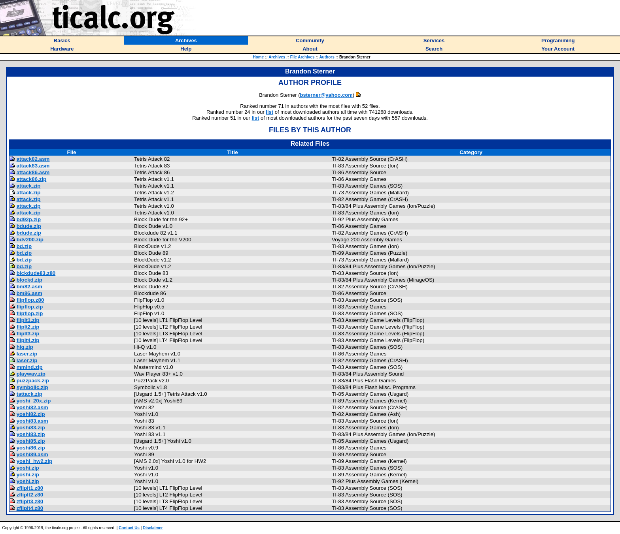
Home (258, 57)
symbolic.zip (32, 387)
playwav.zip (31, 374)
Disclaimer (153, 528)
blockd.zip (29, 280)
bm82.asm (29, 287)
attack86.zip (32, 179)
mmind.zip (30, 367)
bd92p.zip (29, 219)
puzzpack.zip (33, 381)
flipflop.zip (30, 307)
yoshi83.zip (31, 428)
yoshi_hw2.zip (34, 461)
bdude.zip (29, 226)
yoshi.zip (28, 468)
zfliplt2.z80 (30, 495)
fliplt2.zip (28, 327)
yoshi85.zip (31, 441)
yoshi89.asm (32, 454)
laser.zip (27, 354)
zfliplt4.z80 (30, 508)
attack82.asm (33, 159)
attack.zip (29, 186)
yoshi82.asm (32, 407)
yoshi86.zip (31, 448)
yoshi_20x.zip (34, 401)
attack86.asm (33, 172)
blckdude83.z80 (36, 273)
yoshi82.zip (31, 414)
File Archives (302, 57)
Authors (326, 57)
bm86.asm (29, 293)
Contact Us (129, 528)
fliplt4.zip (28, 340)
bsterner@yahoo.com (326, 95)
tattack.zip (29, 394)
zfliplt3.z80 (30, 501)
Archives (276, 57)
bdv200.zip (30, 240)
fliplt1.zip (28, 320)
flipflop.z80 (30, 300)
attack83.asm (33, 166)
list (269, 112)
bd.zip (24, 246)
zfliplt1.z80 (30, 488)
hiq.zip (25, 347)
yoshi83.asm (32, 421)
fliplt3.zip (28, 334)
